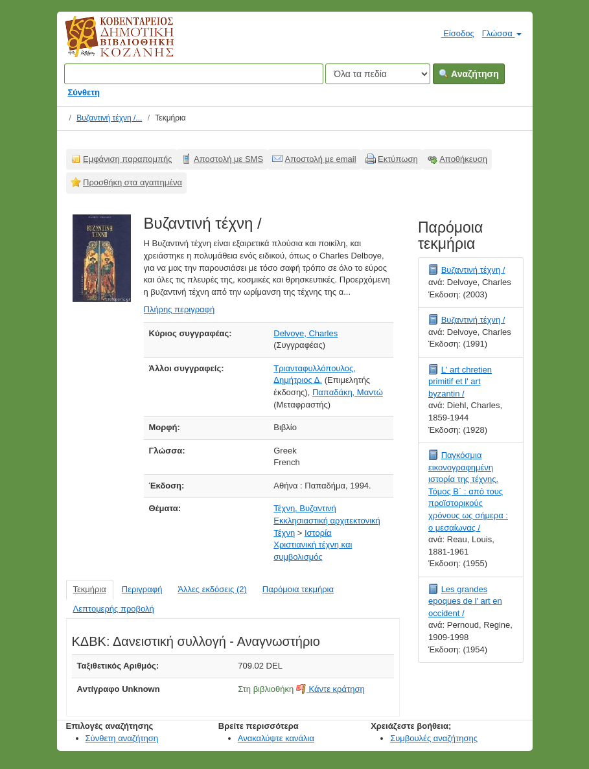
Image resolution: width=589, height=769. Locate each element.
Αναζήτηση (469, 74)
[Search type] (377, 73)
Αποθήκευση (463, 159)
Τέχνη (284, 533)
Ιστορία (318, 533)
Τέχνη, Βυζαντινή (304, 508)
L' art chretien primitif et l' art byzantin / (460, 381)
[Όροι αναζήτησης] (193, 73)
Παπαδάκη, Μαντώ (347, 392)
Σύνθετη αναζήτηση (122, 738)
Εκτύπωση (398, 159)
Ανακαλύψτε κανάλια (276, 738)
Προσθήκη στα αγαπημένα (132, 182)
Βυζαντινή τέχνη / (473, 270)
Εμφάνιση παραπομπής (127, 159)
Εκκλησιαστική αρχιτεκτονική (326, 520)
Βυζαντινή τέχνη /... (109, 117)
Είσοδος (452, 33)
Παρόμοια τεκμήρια (298, 589)
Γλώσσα (502, 33)
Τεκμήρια (89, 589)
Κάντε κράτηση (330, 689)
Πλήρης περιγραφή (179, 309)
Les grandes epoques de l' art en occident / (465, 601)
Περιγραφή (142, 589)
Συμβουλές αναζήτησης (434, 738)
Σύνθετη (84, 92)
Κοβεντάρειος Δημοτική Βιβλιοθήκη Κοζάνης (107, 44)
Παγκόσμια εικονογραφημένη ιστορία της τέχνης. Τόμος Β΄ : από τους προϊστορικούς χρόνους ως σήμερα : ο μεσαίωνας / (468, 491)
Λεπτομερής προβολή (113, 609)
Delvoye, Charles (305, 333)
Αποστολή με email (320, 159)
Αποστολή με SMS (228, 159)
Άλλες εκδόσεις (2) (212, 589)
